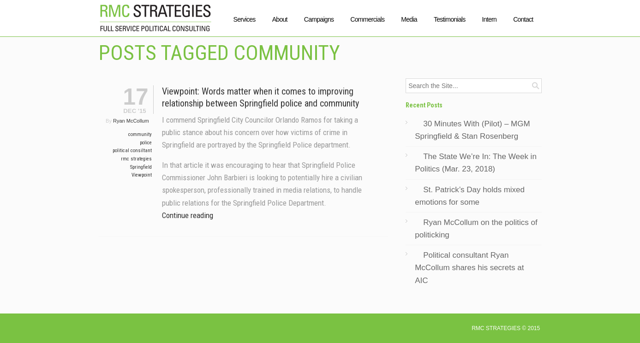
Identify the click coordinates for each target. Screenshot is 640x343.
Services (244, 19)
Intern (489, 19)
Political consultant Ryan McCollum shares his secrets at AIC (469, 267)
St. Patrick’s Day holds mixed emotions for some (470, 196)
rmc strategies (136, 159)
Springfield (141, 167)
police (146, 143)
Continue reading (187, 215)
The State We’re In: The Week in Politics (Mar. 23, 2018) (476, 162)
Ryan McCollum (131, 121)
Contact (523, 19)
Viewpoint (142, 175)
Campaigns (319, 19)
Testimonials (450, 19)
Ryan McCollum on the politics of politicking (476, 228)
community (140, 134)
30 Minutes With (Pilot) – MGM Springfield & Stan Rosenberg (472, 130)
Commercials (367, 19)
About (279, 19)
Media (409, 19)
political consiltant (132, 151)
